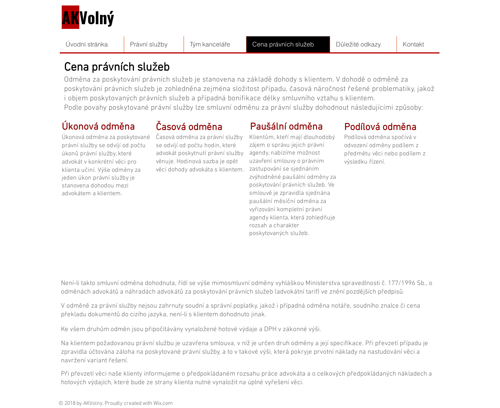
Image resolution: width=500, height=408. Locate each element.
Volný (88, 17)
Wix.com (163, 403)
